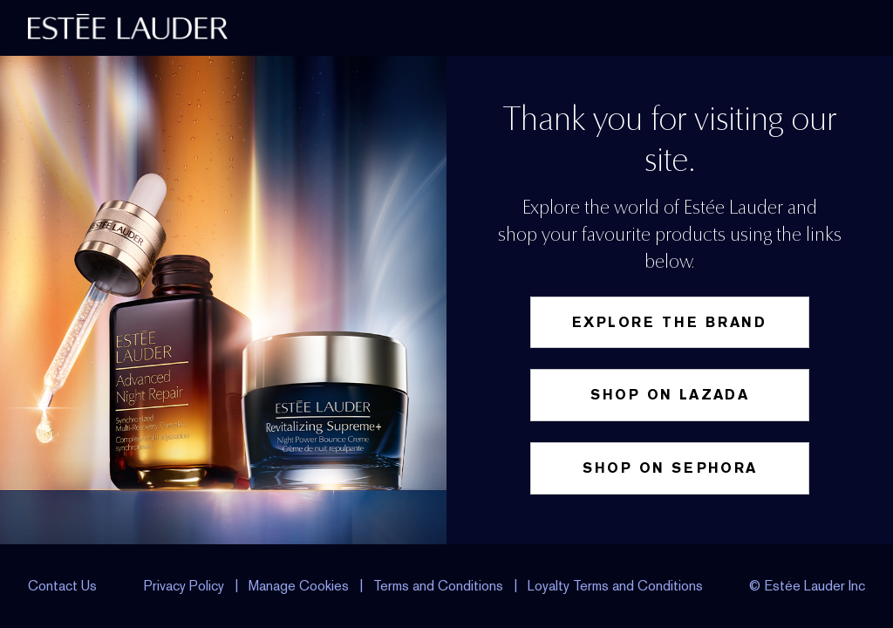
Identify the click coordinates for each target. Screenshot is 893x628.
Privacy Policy (184, 586)
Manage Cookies (300, 586)
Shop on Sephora (670, 468)
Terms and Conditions (438, 586)
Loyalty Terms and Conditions (615, 586)
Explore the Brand (669, 322)
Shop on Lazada (670, 395)
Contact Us (62, 586)
